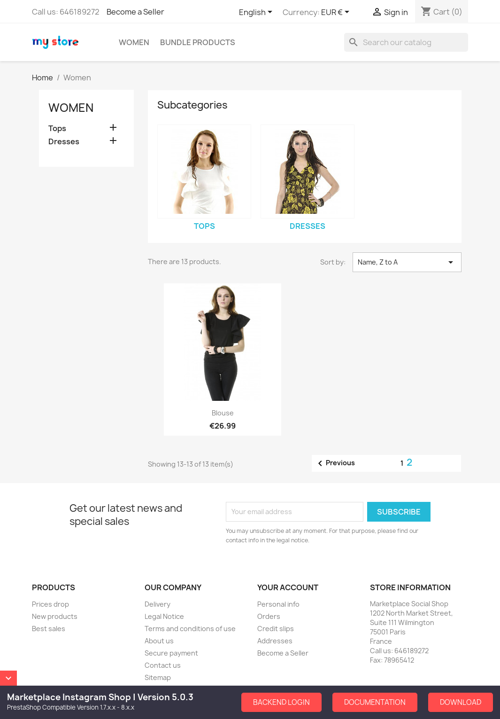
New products (54, 616)
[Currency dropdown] (337, 12)
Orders (268, 616)
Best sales (48, 628)
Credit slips (275, 628)
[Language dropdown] (257, 12)
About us (159, 640)
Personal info (278, 604)
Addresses (274, 640)
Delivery (157, 604)
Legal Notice (164, 616)
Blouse (223, 412)
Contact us (163, 665)
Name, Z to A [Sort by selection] (407, 262)
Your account (287, 587)
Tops (57, 128)
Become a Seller (135, 12)
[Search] (406, 42)
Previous (335, 463)
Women (134, 42)
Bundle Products (197, 42)
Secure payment (171, 653)
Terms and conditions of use (190, 628)
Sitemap (158, 677)
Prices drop (50, 604)
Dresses (63, 142)
